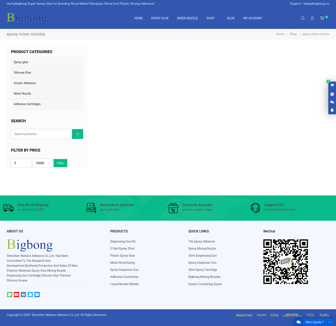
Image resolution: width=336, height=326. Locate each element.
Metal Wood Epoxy (122, 262)
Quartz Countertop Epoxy (205, 284)
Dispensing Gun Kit (123, 241)
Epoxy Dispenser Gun (124, 269)
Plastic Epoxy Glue (122, 255)
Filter (60, 163)
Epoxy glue (21, 62)
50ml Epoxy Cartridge (202, 269)
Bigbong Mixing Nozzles (204, 276)
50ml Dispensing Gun (202, 255)
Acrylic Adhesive (25, 83)
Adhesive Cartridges (27, 104)
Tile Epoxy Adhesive (201, 241)
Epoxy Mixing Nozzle (202, 248)
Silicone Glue (22, 72)
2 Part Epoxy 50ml (122, 248)
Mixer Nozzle (22, 93)
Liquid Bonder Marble (124, 284)
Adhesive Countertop (124, 276)
